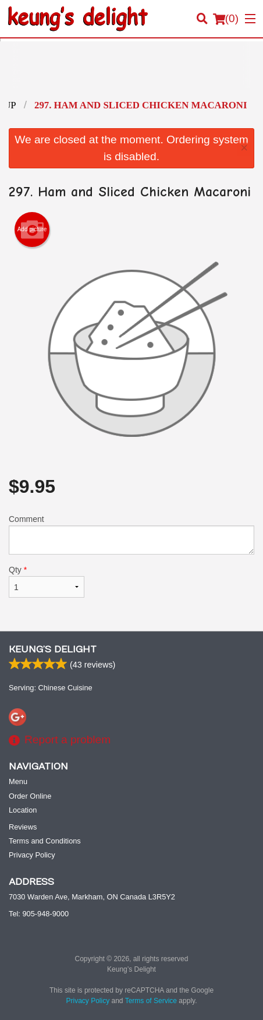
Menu (18, 781)
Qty (46, 581)
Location (23, 810)
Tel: (39, 913)
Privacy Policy (32, 854)
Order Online (30, 796)
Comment (131, 534)
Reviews (23, 827)
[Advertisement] (131, 73)
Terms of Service (151, 1001)
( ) (226, 18)
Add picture (32, 229)
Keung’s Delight (53, 649)
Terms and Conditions (45, 841)
